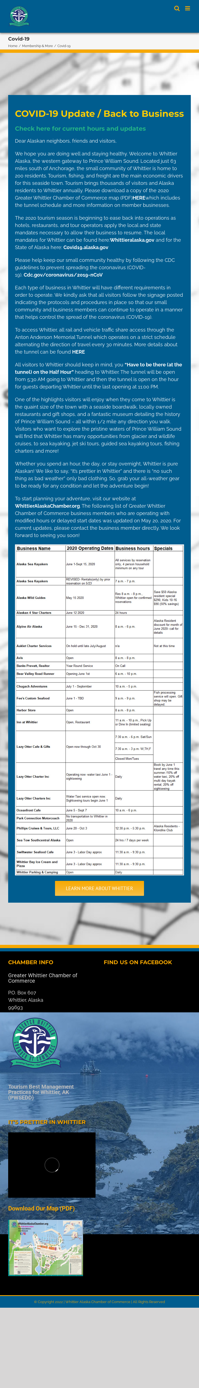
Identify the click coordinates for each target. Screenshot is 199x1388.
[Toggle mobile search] (177, 8)
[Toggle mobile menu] (188, 8)
